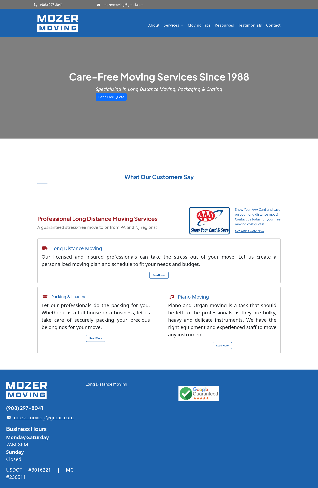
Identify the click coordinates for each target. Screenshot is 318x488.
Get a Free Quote (111, 97)
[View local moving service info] (159, 275)
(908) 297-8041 (51, 4)
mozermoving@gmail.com (123, 4)
